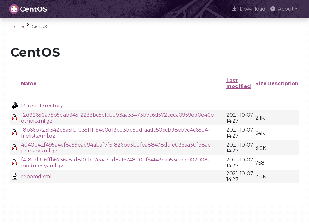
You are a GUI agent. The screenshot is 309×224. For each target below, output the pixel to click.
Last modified (238, 83)
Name (29, 83)
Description (282, 83)
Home (17, 26)
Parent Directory (42, 106)
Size (261, 83)
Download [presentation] (248, 9)
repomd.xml (36, 177)
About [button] (282, 9)
